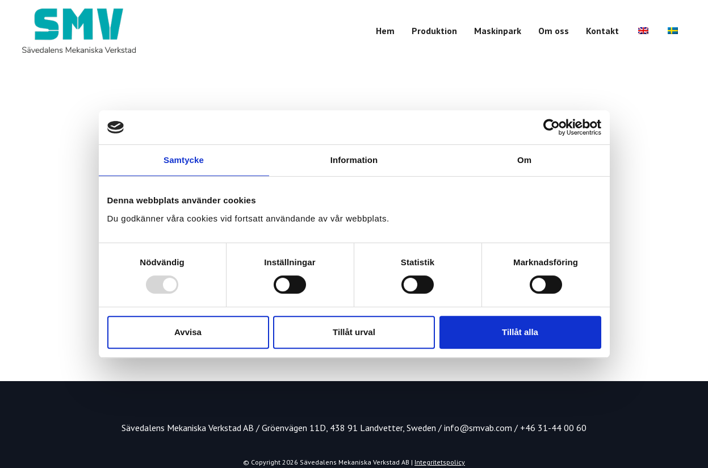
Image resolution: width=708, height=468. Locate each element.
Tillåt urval (354, 332)
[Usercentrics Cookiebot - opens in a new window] (551, 127)
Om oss (553, 30)
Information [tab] (354, 160)
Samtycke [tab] (184, 160)
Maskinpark (497, 30)
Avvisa (188, 332)
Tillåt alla (520, 332)
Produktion (434, 30)
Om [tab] (524, 160)
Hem (385, 30)
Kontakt (602, 30)
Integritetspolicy (439, 462)
